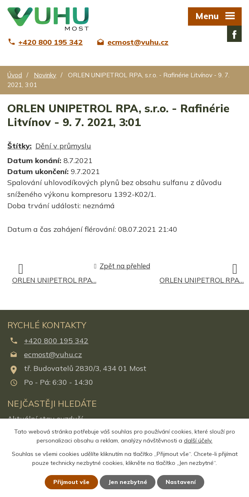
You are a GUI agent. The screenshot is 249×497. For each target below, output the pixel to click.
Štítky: (19, 145)
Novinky (45, 75)
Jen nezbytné (128, 482)
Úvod (14, 75)
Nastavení (181, 482)
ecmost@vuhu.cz (53, 354)
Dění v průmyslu (63, 145)
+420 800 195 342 (56, 340)
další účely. (198, 440)
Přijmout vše (71, 482)
